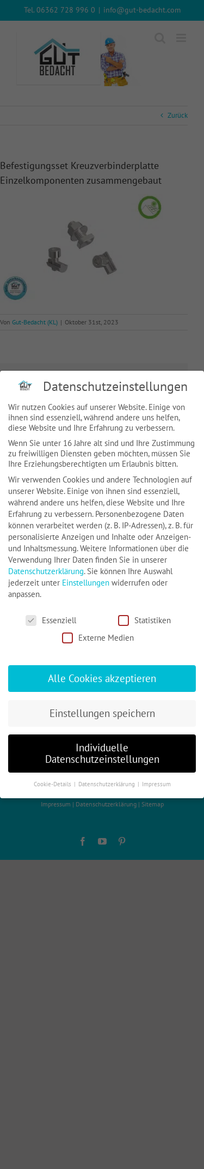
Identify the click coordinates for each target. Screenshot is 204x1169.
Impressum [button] (156, 784)
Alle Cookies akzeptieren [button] (102, 678)
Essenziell (51, 620)
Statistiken (144, 620)
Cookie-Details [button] (53, 784)
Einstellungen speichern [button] (102, 713)
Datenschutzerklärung (46, 571)
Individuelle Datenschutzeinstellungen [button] (102, 753)
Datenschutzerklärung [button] (107, 784)
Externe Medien (98, 637)
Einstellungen (85, 582)
